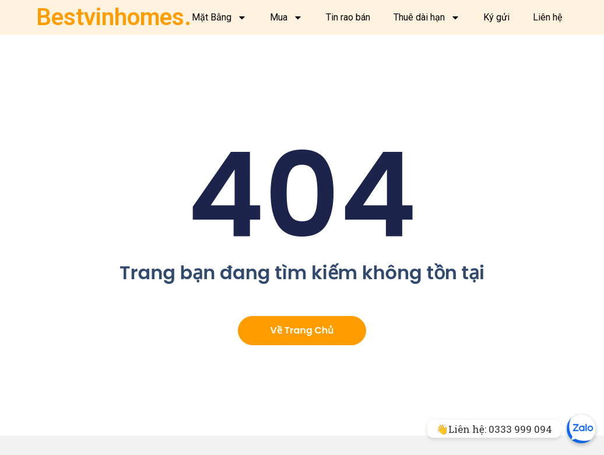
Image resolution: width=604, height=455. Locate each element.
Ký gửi (496, 17)
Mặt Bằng (219, 17)
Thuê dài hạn (427, 17)
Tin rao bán (348, 17)
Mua (286, 17)
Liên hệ (547, 17)
